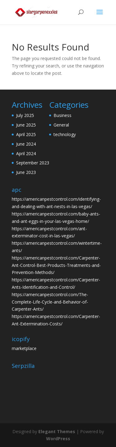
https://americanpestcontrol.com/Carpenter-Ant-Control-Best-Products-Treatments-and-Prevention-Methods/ (56, 265)
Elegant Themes (56, 431)
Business (62, 115)
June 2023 (26, 172)
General (61, 125)
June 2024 (26, 144)
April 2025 (26, 134)
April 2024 (26, 153)
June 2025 (26, 125)
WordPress (58, 438)
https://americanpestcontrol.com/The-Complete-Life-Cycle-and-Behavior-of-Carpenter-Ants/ (50, 302)
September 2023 (32, 163)
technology (65, 134)
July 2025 (25, 115)
